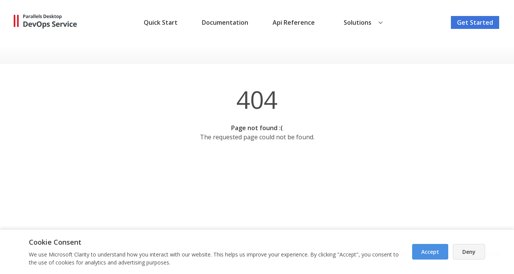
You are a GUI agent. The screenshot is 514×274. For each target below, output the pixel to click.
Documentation (225, 22)
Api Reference (294, 22)
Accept (430, 251)
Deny (469, 251)
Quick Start (161, 22)
